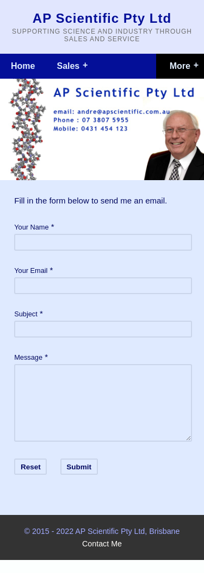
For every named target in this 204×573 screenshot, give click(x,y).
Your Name (31, 227)
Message (28, 357)
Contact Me (102, 556)
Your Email (30, 270)
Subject (26, 314)
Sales (68, 66)
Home (23, 66)
